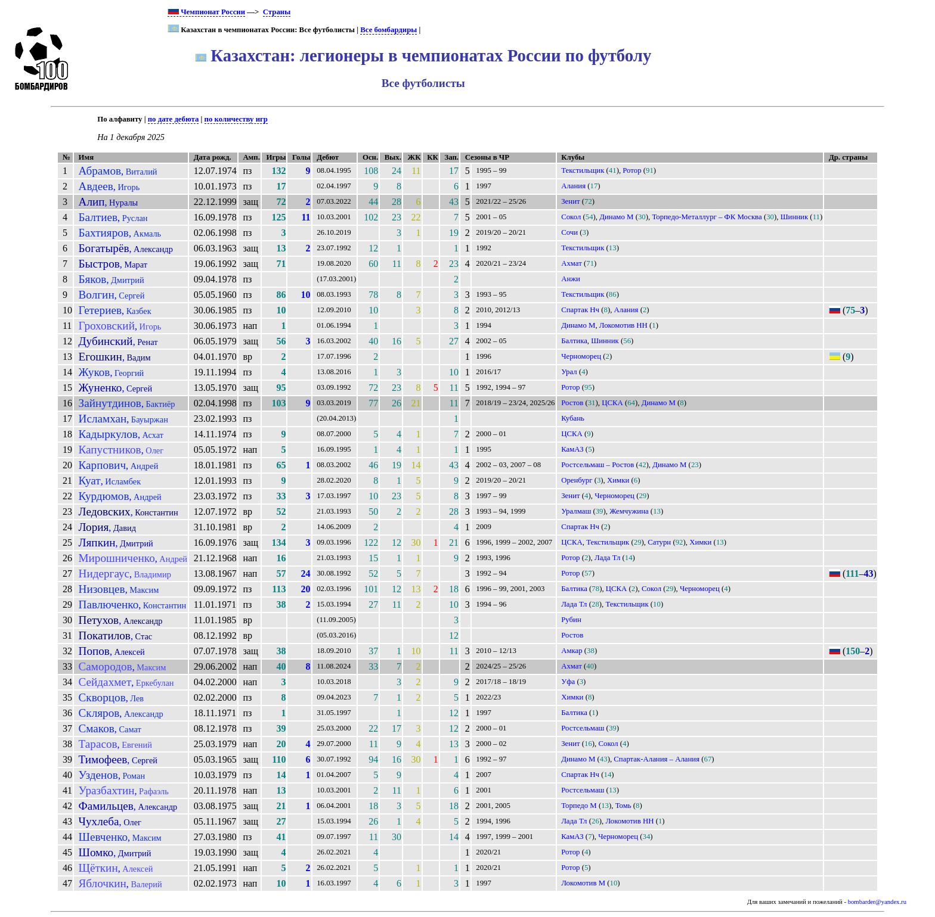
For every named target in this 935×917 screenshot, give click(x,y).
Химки (618, 480)
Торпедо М (579, 805)
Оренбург (576, 480)
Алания (573, 186)
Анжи (570, 279)
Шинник (795, 217)
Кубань (572, 418)
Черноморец (581, 356)
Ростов (572, 403)
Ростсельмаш (582, 728)
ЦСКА (612, 403)
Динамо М (616, 217)
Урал (569, 372)
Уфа (568, 681)
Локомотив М (583, 883)
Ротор (632, 170)
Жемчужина (628, 511)
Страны (276, 12)
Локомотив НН (623, 325)
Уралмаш (576, 511)
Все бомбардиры (388, 30)
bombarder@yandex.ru (877, 902)
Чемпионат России (206, 12)
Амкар (571, 650)
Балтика (574, 341)
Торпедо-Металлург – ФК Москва (706, 217)
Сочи (569, 232)
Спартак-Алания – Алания (656, 759)
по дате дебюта (173, 119)
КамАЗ (572, 449)
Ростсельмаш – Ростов (597, 465)
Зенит (570, 201)
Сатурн (659, 542)
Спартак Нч (580, 310)
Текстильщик (582, 170)
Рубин (571, 620)
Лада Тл (607, 558)
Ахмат (571, 263)
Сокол (571, 217)
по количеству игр (236, 119)
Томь (623, 805)
